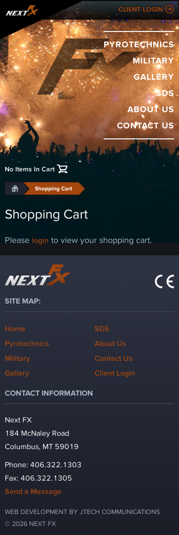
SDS (165, 92)
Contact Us (145, 125)
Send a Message (33, 490)
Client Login (140, 9)
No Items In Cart (29, 169)
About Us (150, 109)
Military (153, 60)
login (40, 239)
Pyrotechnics (139, 44)
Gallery (154, 76)
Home (15, 328)
